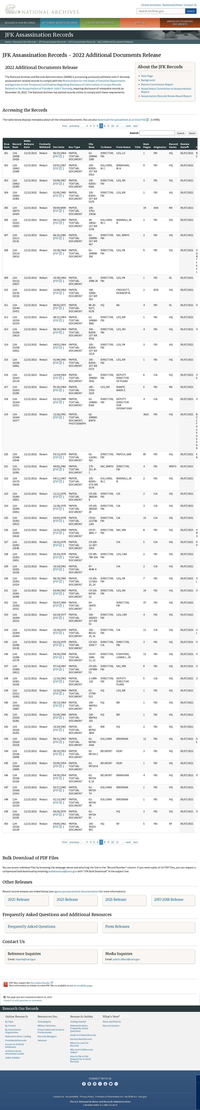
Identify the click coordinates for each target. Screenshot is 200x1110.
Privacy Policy (87, 1096)
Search (190, 11)
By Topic (9, 1021)
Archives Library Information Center (14, 1052)
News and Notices (112, 1021)
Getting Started (78, 1021)
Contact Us (190, 5)
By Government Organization (13, 1031)
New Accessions (111, 1025)
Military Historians (47, 1025)
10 (112, 126)
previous (74, 126)
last (135, 126)
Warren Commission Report (157, 84)
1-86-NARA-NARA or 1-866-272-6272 (100, 1104)
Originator (160, 147)
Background (148, 80)
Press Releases (117, 926)
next (128, 126)
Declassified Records (81, 1039)
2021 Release (115, 899)
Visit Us (140, 22)
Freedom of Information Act (109, 1096)
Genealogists (44, 1021)
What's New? (111, 1016)
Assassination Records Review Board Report (166, 96)
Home (8, 41)
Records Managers (47, 1036)
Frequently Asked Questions (31, 926)
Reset (192, 133)
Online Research (16, 1016)
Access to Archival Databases (14, 1045)
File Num (91, 145)
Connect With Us (100, 1078)
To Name (106, 147)
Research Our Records (20, 22)
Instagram (95, 1084)
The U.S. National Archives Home (41, 9)
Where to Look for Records (79, 1044)
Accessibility (72, 1096)
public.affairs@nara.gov (126, 959)
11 (117, 126)
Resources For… (48, 1016)
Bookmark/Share (172, 5)
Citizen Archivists (151, 5)
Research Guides (81, 1016)
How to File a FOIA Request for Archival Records (80, 1059)
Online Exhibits (12, 1057)
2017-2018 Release (168, 899)
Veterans (42, 1040)
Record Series (173, 145)
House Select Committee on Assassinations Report (166, 90)
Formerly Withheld (45, 145)
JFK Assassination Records (52, 41)
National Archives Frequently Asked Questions (79, 1028)
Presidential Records (15, 1040)
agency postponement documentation (76, 891)
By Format (10, 1025)
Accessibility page (83, 985)
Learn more (170, 1103)
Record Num (16, 145)
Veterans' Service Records (60, 22)
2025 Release (18, 899)
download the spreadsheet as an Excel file (122, 119)
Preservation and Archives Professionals (51, 1031)
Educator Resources (100, 22)
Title (138, 147)
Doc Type (74, 147)
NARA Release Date (29, 144)
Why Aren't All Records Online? (81, 1051)
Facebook (84, 1084)
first (64, 126)
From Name (123, 147)
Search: (134, 133)
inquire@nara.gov (25, 959)
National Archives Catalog (18, 1036)
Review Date (184, 145)
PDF (56, 156)
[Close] (196, 1079)
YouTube (105, 1084)
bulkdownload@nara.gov (62, 871)
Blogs (111, 1084)
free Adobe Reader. (41, 982)
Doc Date (58, 147)
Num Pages (147, 145)
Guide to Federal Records (83, 1035)
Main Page (147, 76)
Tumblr (100, 1084)
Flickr (116, 1084)
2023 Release (67, 899)
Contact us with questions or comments (23, 1000)
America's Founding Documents (180, 23)
